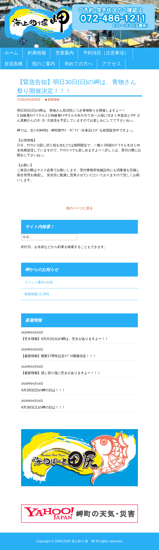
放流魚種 (13, 63)
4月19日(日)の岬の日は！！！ (43, 390)
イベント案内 (34, 282)
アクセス (111, 63)
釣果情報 (37, 52)
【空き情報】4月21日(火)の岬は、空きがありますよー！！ (64, 339)
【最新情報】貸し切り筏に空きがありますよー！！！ (61, 373)
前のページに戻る (79, 208)
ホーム (11, 52)
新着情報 (53, 99)
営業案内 (64, 52)
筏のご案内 (43, 63)
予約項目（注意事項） (106, 52)
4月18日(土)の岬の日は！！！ (43, 407)
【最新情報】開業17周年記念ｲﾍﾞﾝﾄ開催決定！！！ (58, 356)
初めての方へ (79, 63)
